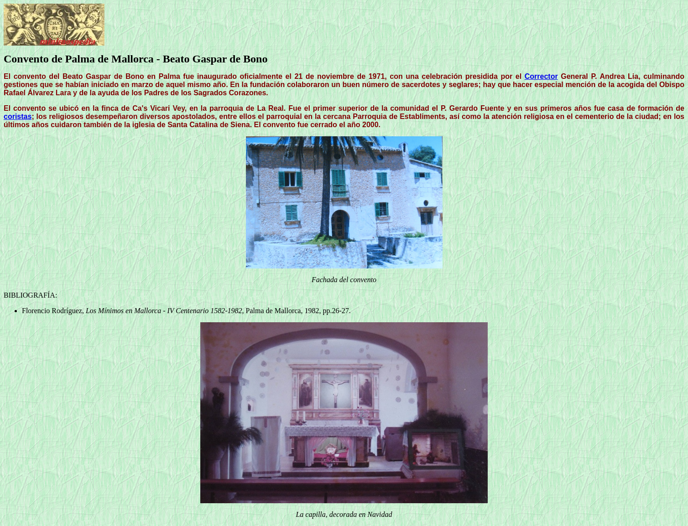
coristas (17, 116)
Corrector (541, 76)
